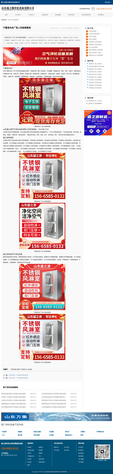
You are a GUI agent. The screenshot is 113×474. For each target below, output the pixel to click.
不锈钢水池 (100, 431)
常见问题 (56, 450)
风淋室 (4, 431)
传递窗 (51, 431)
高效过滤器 (37, 431)
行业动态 (66, 447)
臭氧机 (20, 431)
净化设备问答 (86, 15)
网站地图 (107, 2)
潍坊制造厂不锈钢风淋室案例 (18, 375)
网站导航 (81, 443)
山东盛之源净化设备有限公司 (11, 2)
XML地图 (81, 459)
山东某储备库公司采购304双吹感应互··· (55, 407)
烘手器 (20, 435)
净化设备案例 (15, 20)
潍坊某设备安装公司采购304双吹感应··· (14, 393)
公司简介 (18, 15)
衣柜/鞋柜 (36, 435)
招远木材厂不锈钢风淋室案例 (18, 378)
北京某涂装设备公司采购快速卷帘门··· (54, 397)
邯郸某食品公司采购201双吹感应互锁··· (55, 403)
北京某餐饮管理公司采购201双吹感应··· (14, 407)
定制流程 (45, 15)
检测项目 (30, 443)
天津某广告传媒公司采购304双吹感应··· (14, 397)
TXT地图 (80, 462)
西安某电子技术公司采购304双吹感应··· (55, 400)
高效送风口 (68, 435)
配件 (82, 435)
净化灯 (67, 431)
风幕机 (83, 431)
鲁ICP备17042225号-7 (74, 471)
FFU (3, 435)
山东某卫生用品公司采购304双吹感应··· (14, 400)
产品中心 (31, 15)
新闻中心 (56, 447)
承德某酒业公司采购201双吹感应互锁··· (14, 403)
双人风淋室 (28, 369)
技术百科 (71, 15)
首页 (6, 15)
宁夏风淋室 (13, 369)
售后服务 (58, 15)
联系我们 (101, 15)
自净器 (51, 435)
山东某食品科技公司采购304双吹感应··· (55, 393)
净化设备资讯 (58, 443)
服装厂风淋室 (21, 369)
